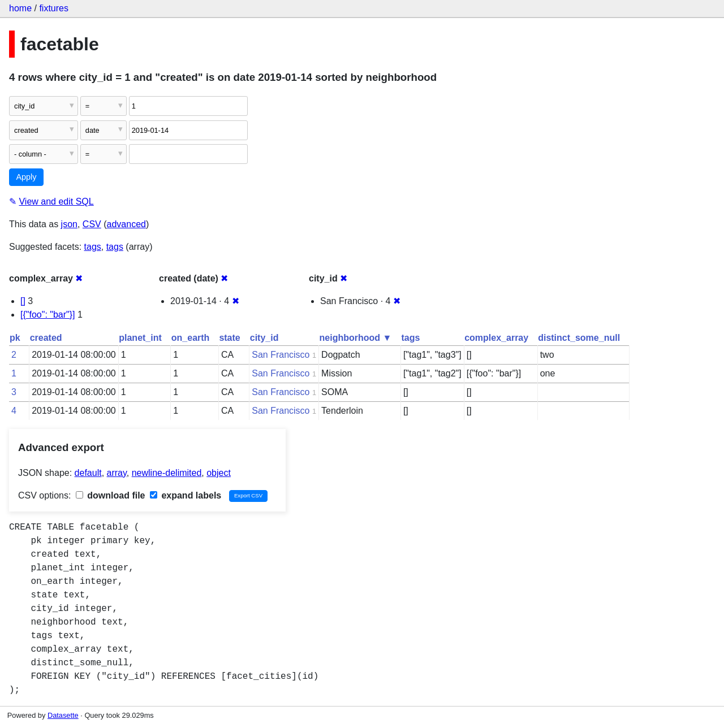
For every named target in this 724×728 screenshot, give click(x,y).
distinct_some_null (579, 338)
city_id (264, 338)
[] (22, 301)
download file (110, 495)
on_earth (190, 338)
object (218, 473)
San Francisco (280, 354)
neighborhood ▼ (356, 338)
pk (15, 338)
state (229, 338)
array (117, 473)
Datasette (63, 715)
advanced (126, 224)
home (20, 8)
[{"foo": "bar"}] (47, 314)
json (69, 224)
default (88, 473)
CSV (92, 224)
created (46, 338)
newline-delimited (167, 473)
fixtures (53, 8)
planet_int (140, 338)
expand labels (185, 495)
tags (92, 247)
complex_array (496, 338)
